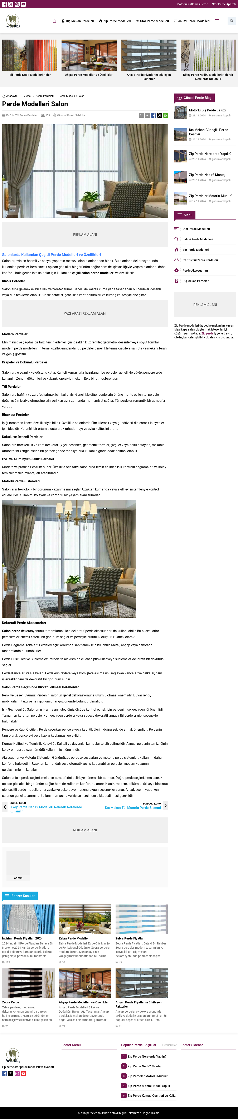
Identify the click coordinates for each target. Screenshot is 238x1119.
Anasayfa (10, 96)
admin (18, 878)
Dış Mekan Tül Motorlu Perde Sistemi (133, 807)
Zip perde (207, 333)
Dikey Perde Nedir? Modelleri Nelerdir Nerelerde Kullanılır (46, 809)
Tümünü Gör (169, 1045)
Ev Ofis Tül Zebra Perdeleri (38, 96)
